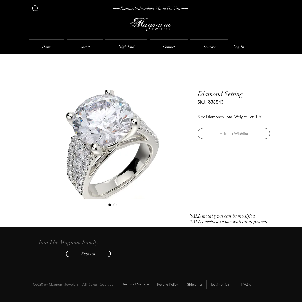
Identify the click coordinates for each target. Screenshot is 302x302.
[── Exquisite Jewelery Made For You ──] (150, 8)
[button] (88, 254)
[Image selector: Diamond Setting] (109, 204)
